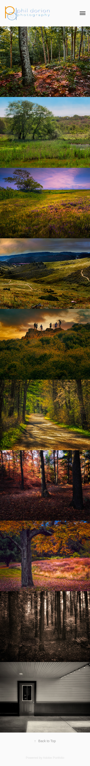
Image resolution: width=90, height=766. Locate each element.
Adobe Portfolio (53, 758)
